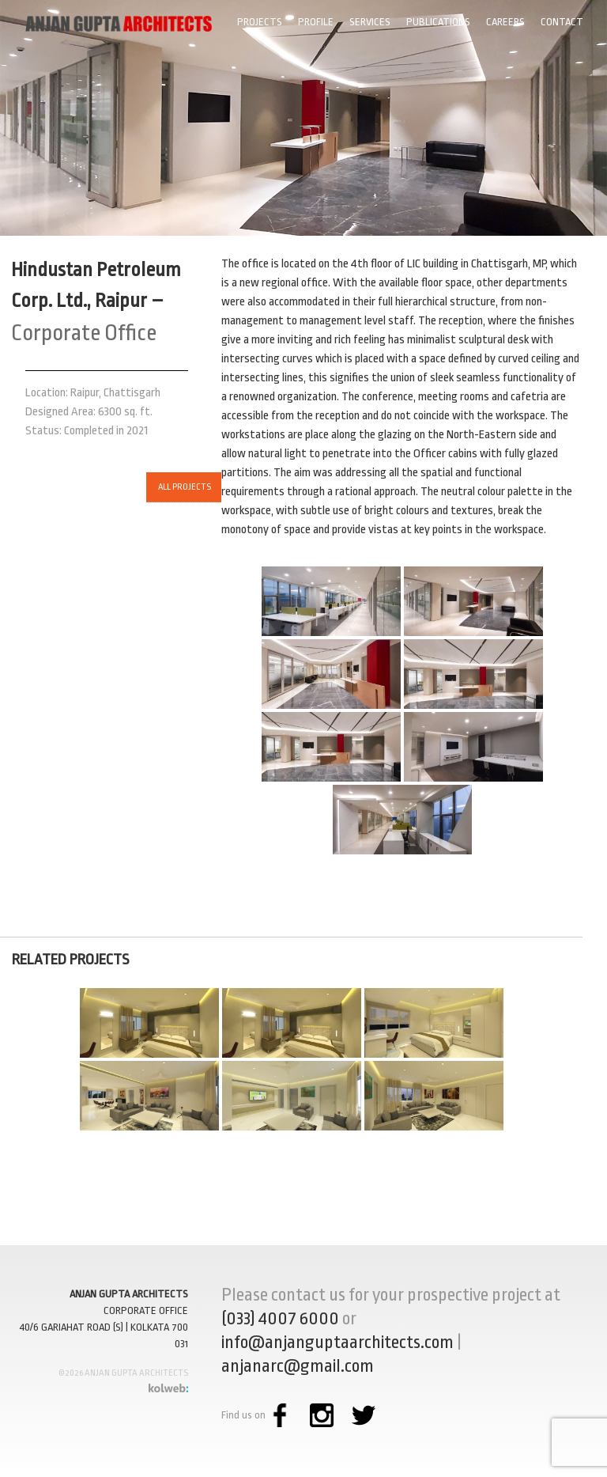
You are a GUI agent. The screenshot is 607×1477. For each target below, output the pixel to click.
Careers (505, 22)
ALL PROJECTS (150, 487)
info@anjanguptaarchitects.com (337, 1342)
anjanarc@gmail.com (297, 1366)
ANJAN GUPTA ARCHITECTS (129, 1294)
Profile (316, 22)
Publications (438, 22)
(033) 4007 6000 (280, 1318)
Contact (562, 22)
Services (369, 22)
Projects (259, 22)
